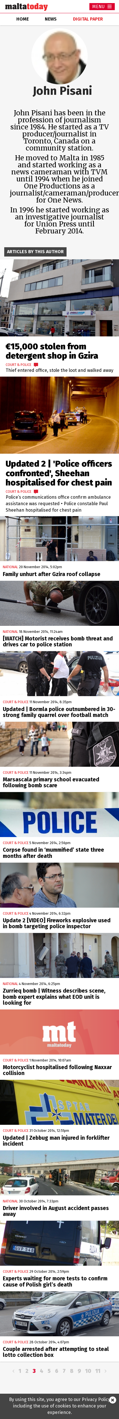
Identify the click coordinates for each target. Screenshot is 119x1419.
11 (97, 1371)
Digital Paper (88, 19)
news (51, 19)
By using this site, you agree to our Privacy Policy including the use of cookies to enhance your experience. (59, 1406)
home (22, 19)
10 (88, 1371)
